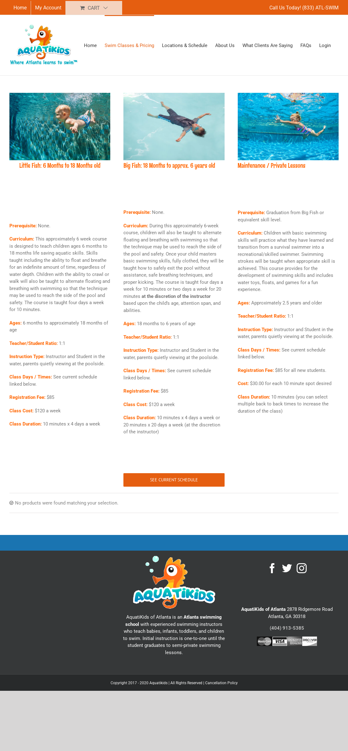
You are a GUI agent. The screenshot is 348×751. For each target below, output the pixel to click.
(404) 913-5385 (287, 628)
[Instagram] (302, 568)
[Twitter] (287, 568)
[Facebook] (272, 568)
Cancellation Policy (221, 683)
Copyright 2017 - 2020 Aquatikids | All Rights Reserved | (158, 683)
